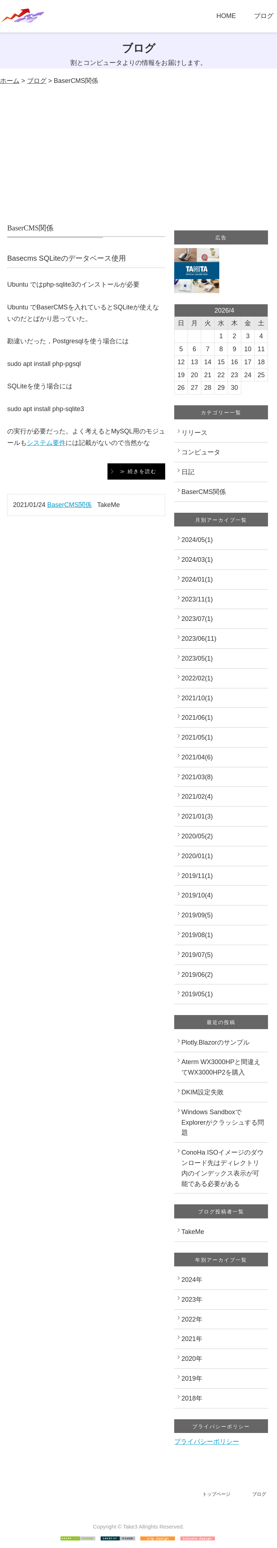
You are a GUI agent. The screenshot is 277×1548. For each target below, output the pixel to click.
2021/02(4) (197, 796)
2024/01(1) (197, 579)
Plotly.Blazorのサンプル (215, 1042)
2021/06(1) (197, 717)
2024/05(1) (197, 539)
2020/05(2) (197, 836)
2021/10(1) (197, 698)
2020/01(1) (197, 856)
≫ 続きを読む (138, 471)
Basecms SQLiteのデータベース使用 (66, 258)
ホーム (9, 80)
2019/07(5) (197, 954)
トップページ (216, 1494)
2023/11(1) (197, 599)
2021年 (191, 1338)
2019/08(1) (197, 935)
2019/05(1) (197, 994)
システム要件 (46, 442)
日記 (187, 472)
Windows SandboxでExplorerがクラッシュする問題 (222, 1122)
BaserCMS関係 (69, 504)
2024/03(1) (197, 559)
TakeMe (192, 1231)
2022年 (191, 1319)
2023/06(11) (198, 638)
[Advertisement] (138, 154)
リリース (194, 432)
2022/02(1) (197, 678)
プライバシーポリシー (206, 1441)
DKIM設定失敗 (202, 1092)
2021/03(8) (197, 777)
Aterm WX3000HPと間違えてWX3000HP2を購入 (220, 1067)
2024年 (191, 1279)
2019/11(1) (197, 875)
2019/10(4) (197, 895)
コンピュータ (200, 452)
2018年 (191, 1398)
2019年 (191, 1378)
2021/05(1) (197, 737)
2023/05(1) (197, 658)
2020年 (191, 1358)
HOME (226, 15)
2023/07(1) (197, 618)
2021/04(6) (197, 757)
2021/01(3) (197, 816)
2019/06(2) (197, 974)
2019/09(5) (197, 915)
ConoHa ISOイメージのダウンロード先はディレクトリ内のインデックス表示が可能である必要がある (222, 1168)
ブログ (263, 15)
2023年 (191, 1299)
